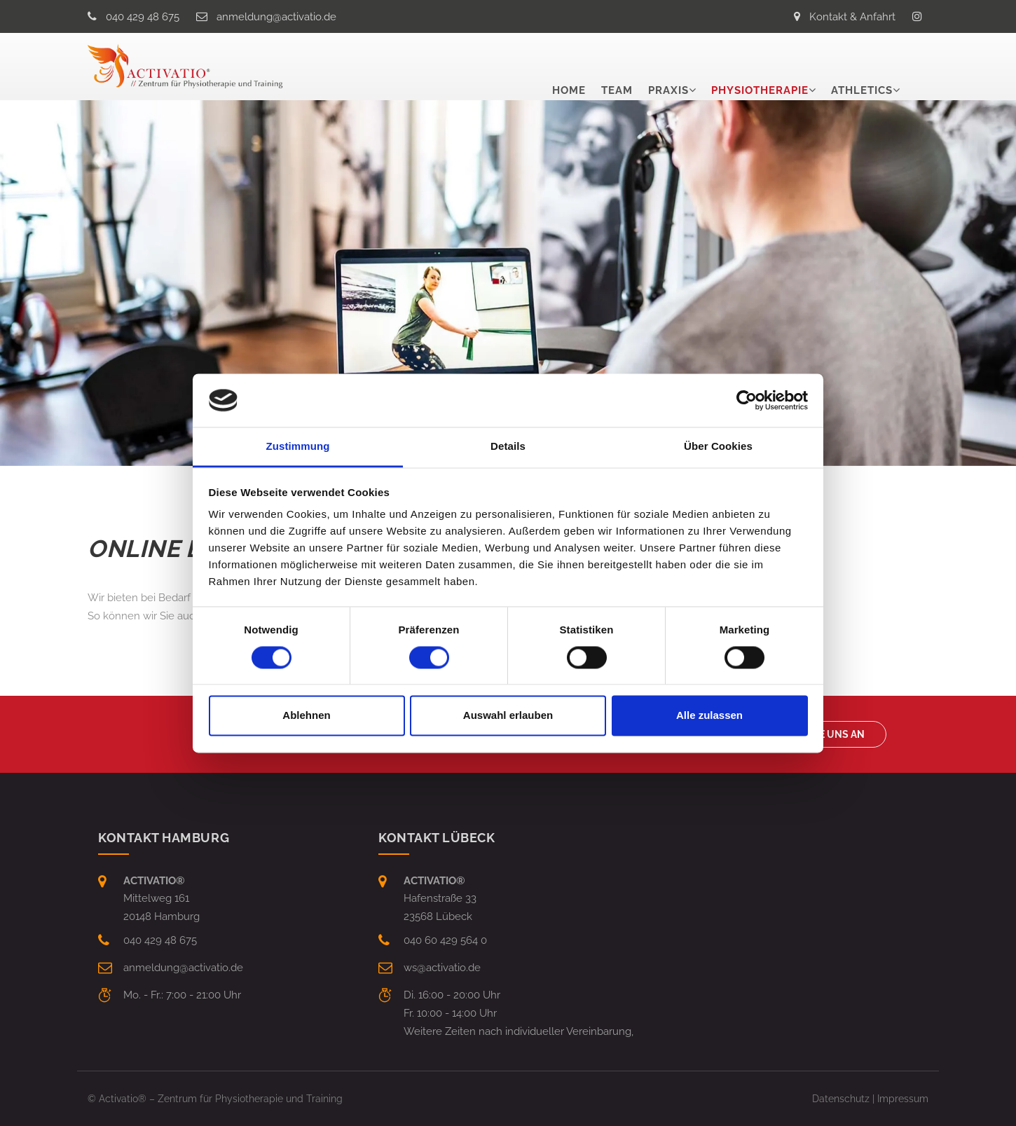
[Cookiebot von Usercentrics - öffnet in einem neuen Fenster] (746, 400)
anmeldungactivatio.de (276, 17)
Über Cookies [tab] (718, 447)
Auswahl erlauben (508, 716)
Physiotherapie (760, 66)
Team (617, 66)
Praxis (668, 66)
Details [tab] (508, 447)
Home (569, 66)
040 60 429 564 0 (445, 940)
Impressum (902, 1098)
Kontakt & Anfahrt (852, 17)
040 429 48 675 (142, 17)
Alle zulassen (709, 716)
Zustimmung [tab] (298, 447)
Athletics (862, 66)
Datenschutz (841, 1098)
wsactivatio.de (442, 967)
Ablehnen (306, 716)
